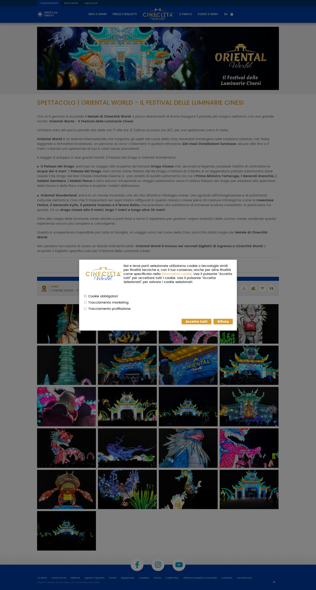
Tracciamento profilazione (109, 308)
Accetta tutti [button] (196, 321)
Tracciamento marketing (108, 302)
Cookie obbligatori (103, 296)
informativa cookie (177, 273)
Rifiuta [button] (223, 321)
